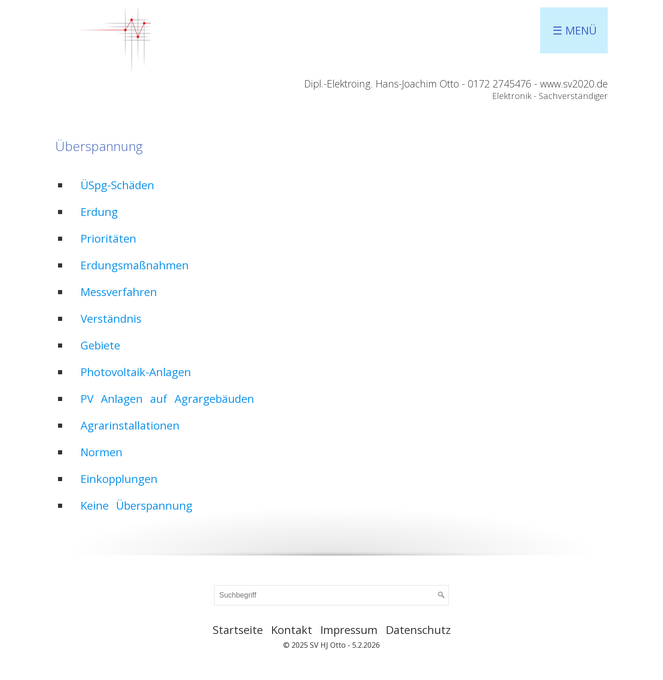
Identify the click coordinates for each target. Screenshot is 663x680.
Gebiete (100, 345)
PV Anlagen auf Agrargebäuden (167, 398)
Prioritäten (108, 238)
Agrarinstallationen (130, 425)
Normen (101, 451)
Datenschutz (418, 629)
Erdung (99, 211)
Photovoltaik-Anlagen (136, 371)
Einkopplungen (119, 478)
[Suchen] (441, 595)
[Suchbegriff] (331, 595)
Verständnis (111, 318)
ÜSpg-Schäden (117, 184)
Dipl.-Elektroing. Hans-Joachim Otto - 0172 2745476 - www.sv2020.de (456, 83)
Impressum (349, 629)
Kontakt (291, 629)
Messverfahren (119, 291)
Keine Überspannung (136, 505)
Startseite (238, 629)
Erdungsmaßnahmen (135, 265)
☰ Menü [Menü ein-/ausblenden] (574, 30)
